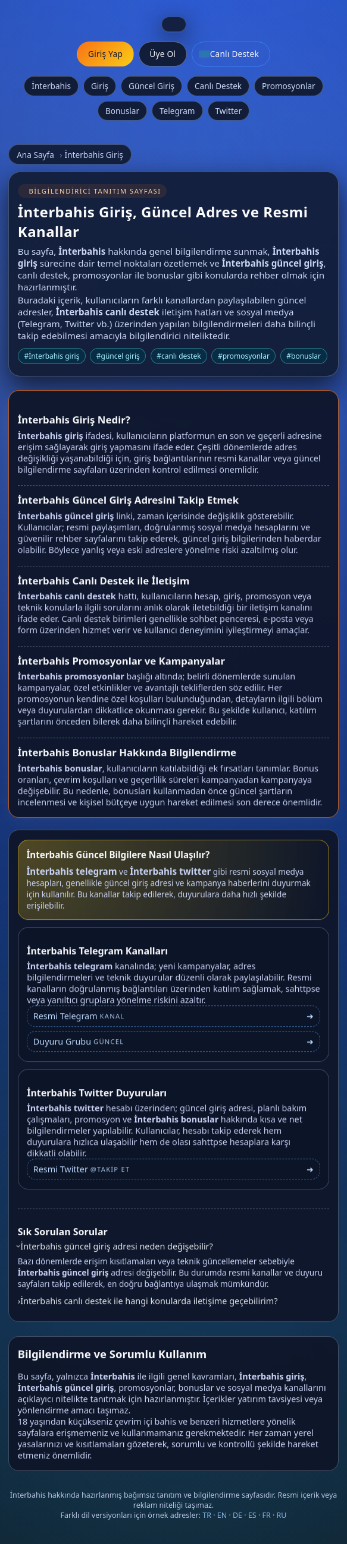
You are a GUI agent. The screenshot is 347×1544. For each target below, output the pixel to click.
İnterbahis (51, 85)
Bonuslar (122, 110)
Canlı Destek (218, 85)
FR (266, 1515)
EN (222, 1515)
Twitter (228, 110)
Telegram (177, 110)
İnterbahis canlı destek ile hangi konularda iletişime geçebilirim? (148, 1305)
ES (252, 1515)
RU (282, 1515)
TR (206, 1515)
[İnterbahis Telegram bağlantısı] (173, 1025)
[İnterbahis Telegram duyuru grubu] (173, 1050)
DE (237, 1515)
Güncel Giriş (151, 85)
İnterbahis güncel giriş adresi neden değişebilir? (116, 1251)
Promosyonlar (288, 85)
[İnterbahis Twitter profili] (173, 1178)
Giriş (99, 85)
